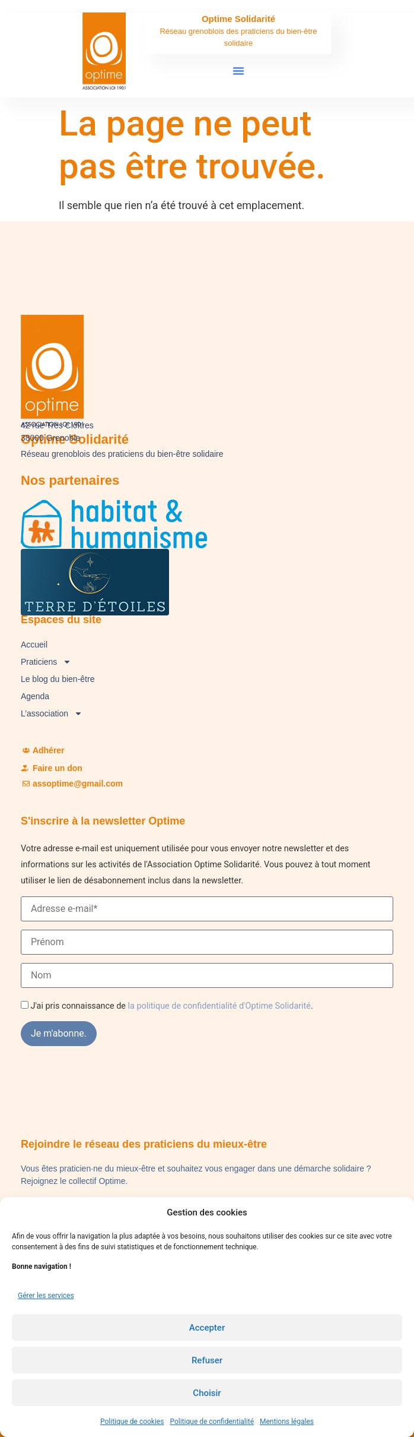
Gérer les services (46, 1295)
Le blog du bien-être (58, 679)
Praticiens (46, 662)
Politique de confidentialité (212, 1421)
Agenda (35, 696)
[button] (238, 71)
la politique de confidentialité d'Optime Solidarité (219, 1006)
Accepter (207, 1327)
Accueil (34, 644)
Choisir (207, 1393)
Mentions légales (287, 1421)
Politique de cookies (132, 1421)
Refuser (207, 1360)
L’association (51, 714)
